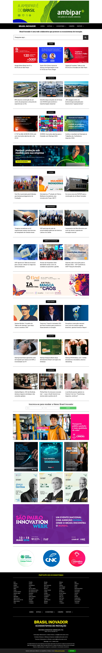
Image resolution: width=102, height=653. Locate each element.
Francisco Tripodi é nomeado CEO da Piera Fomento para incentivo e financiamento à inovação (50, 325)
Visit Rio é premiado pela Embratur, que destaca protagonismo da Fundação (25, 196)
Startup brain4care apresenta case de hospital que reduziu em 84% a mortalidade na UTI (25, 360)
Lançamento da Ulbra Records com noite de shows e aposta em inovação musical (76, 230)
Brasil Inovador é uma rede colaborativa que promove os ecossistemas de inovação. (51, 32)
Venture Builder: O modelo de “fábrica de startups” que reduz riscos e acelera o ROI (24, 325)
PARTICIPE (80, 26)
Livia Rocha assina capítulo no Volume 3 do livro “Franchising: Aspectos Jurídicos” (75, 394)
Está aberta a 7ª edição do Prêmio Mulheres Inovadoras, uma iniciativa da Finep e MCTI (50, 196)
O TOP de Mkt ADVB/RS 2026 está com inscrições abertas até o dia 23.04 (25, 136)
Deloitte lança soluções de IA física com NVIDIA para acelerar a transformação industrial (51, 102)
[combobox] (48, 37)
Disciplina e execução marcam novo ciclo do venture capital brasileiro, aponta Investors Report (76, 325)
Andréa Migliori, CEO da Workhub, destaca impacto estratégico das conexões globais (25, 394)
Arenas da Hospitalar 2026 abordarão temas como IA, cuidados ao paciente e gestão (49, 264)
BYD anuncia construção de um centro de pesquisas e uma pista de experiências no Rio (25, 102)
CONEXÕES (71, 26)
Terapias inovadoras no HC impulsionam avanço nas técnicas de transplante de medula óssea (25, 230)
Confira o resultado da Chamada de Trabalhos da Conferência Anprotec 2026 (76, 136)
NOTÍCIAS (50, 26)
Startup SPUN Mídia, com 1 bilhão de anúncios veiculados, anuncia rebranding (76, 360)
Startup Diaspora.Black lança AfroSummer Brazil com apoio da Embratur (50, 360)
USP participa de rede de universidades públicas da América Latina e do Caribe (51, 230)
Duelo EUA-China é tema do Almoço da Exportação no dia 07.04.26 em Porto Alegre (49, 67)
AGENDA (42, 26)
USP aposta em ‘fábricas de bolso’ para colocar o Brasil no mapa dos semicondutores (25, 264)
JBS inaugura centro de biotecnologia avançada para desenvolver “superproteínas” (74, 102)
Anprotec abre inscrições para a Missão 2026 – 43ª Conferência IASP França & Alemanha (75, 264)
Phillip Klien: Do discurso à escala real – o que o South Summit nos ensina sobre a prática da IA (50, 394)
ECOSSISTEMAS (61, 26)
